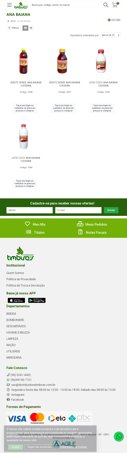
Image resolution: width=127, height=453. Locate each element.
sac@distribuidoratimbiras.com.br (30, 384)
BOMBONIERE (15, 320)
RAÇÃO (11, 345)
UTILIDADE (13, 351)
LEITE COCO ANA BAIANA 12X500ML (26, 159)
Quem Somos (15, 273)
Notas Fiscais (92, 233)
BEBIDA (11, 313)
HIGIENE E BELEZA (18, 332)
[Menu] (9, 5)
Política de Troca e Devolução (25, 285)
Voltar (114, 20)
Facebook (15, 399)
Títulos (34, 233)
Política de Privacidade (21, 279)
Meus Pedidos (92, 224)
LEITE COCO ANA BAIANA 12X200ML (103, 84)
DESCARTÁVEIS (16, 326)
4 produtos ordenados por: (84, 35)
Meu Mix (34, 224)
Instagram (15, 394)
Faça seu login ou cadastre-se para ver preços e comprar (24, 108)
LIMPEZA (12, 338)
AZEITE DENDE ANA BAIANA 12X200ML (64, 84)
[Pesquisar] (106, 5)
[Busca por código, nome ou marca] (65, 5)
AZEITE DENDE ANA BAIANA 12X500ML (26, 84)
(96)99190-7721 (19, 380)
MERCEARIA (13, 357)
